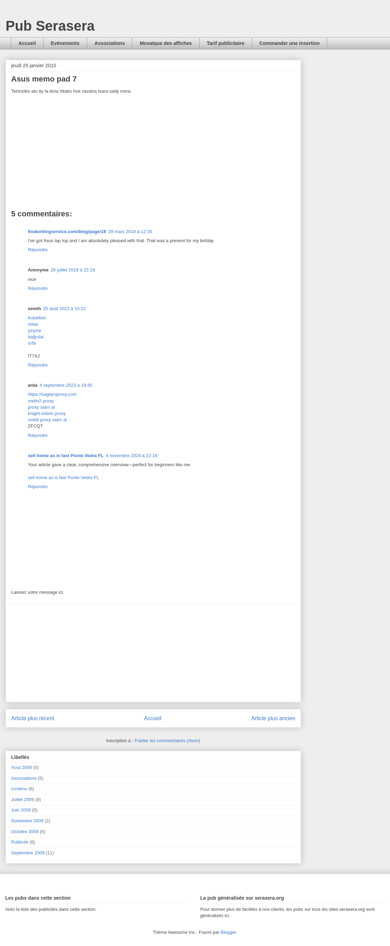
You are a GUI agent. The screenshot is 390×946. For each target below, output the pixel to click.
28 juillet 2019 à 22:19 (72, 269)
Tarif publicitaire (225, 43)
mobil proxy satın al (47, 419)
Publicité (19, 842)
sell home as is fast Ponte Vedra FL (65, 455)
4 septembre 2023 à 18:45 (65, 385)
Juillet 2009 (22, 799)
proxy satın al (41, 407)
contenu (19, 788)
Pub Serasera (50, 25)
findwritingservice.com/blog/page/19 (67, 231)
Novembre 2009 (27, 820)
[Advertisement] (153, 653)
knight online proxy (46, 413)
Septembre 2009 (28, 852)
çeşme (34, 330)
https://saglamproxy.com (52, 394)
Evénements (65, 43)
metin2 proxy (41, 400)
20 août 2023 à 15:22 (64, 308)
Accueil (27, 43)
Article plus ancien (273, 718)
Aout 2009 (21, 767)
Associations (109, 43)
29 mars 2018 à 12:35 (130, 231)
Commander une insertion (289, 43)
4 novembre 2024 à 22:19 (131, 455)
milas (33, 324)
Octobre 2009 (25, 831)
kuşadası (37, 317)
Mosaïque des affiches (166, 43)
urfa (32, 343)
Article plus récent (32, 718)
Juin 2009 (21, 810)
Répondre (38, 249)
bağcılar (36, 336)
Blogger (228, 932)
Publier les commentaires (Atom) (167, 740)
